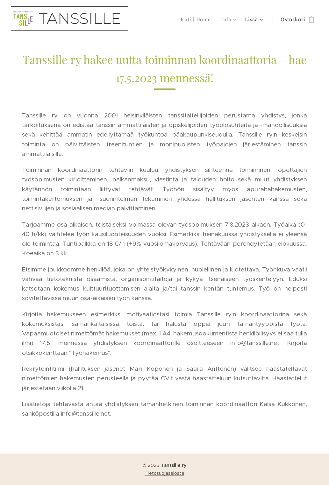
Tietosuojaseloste (164, 473)
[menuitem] (197, 19)
